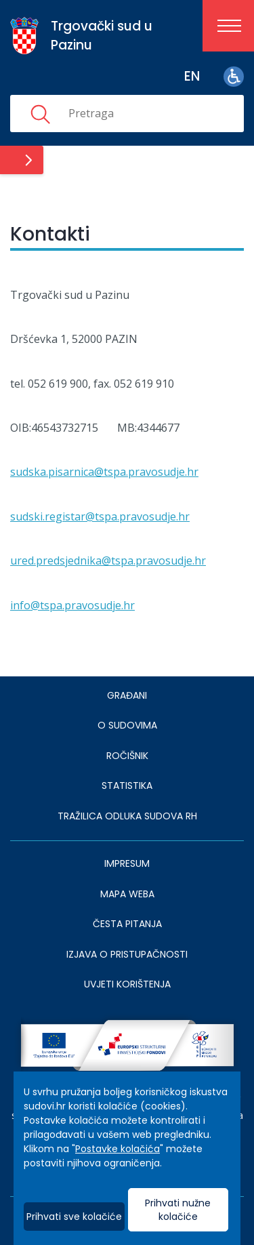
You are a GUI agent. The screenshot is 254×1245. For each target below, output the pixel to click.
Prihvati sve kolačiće (74, 1216)
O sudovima (127, 725)
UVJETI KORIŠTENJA (127, 984)
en (192, 76)
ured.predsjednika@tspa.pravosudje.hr (108, 560)
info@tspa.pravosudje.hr (72, 605)
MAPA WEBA (127, 894)
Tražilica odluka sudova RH (127, 816)
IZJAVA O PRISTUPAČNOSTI (127, 954)
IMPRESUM (127, 863)
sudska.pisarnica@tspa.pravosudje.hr (104, 471)
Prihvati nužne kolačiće (178, 1209)
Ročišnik (127, 755)
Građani (127, 695)
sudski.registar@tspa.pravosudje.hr (100, 516)
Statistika (127, 785)
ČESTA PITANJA (127, 924)
